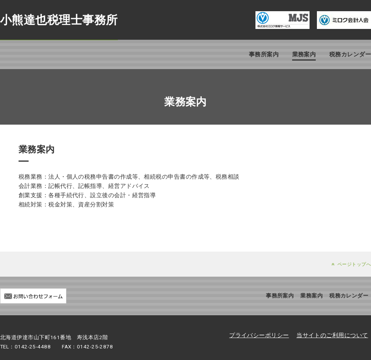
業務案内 (304, 54)
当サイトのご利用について (332, 335)
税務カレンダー (350, 54)
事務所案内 (264, 54)
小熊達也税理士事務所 (59, 20)
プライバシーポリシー (259, 335)
